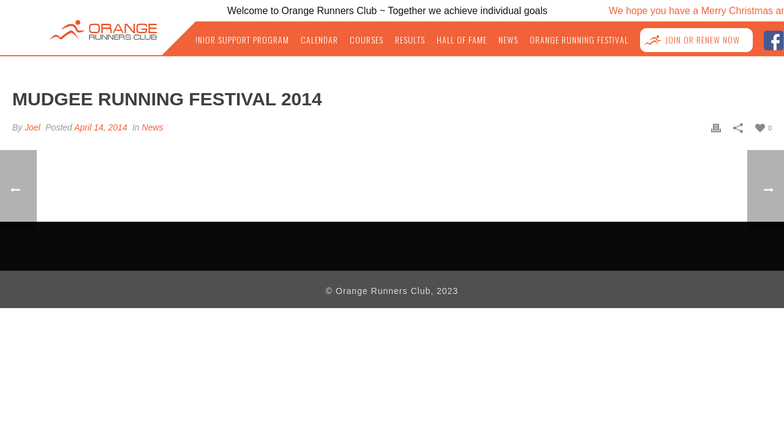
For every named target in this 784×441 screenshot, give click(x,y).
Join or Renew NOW (705, 40)
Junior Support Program (265, 40)
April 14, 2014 (100, 127)
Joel (32, 127)
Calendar (340, 40)
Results (427, 40)
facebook (773, 39)
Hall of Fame (476, 40)
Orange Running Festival (587, 40)
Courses (385, 40)
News (520, 40)
